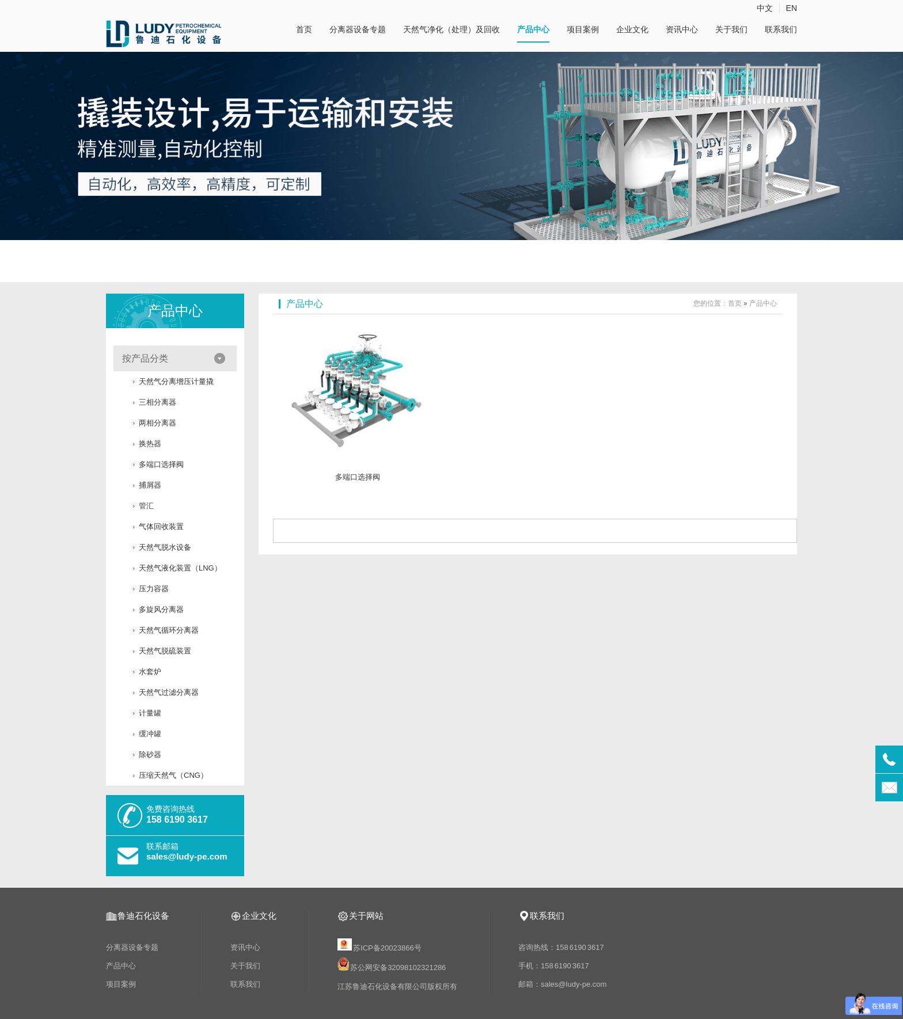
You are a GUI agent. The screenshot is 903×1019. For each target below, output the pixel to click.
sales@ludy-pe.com (186, 856)
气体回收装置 (161, 526)
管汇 (146, 505)
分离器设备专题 (357, 29)
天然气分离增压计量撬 (176, 381)
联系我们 (781, 29)
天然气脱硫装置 (165, 651)
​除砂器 (150, 754)
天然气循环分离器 (169, 630)
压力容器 (154, 588)
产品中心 (533, 29)
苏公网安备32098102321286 (398, 968)
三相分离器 (157, 402)
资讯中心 (682, 29)
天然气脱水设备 (165, 547)
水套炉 (150, 671)
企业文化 (632, 29)
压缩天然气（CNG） (173, 775)
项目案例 (583, 29)
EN (791, 8)
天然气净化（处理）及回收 (451, 29)
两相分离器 (157, 423)
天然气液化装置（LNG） (180, 568)
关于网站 (366, 916)
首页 (304, 29)
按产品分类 (145, 358)
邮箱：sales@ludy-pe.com (562, 984)
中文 (765, 8)
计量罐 (150, 713)
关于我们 (731, 29)
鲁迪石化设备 (143, 916)
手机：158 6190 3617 (553, 965)
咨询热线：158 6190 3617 (561, 947)
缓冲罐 (150, 733)
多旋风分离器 (161, 609)
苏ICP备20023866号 (380, 948)
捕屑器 (150, 485)
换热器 (150, 443)
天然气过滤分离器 (169, 692)
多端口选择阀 (161, 464)
